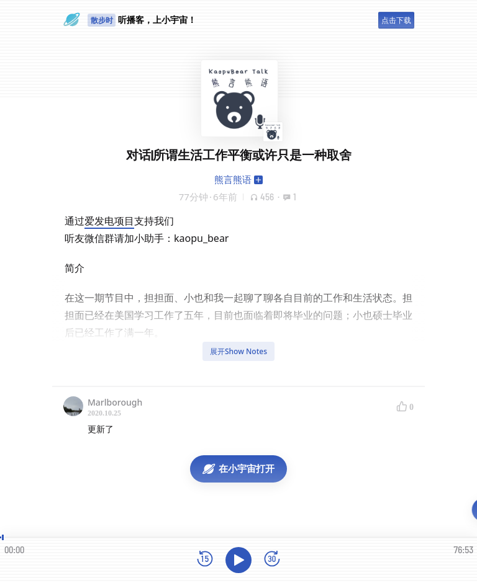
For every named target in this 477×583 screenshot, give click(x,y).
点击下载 (396, 20)
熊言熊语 (233, 179)
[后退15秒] (205, 560)
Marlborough (115, 402)
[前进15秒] (272, 560)
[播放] (238, 560)
